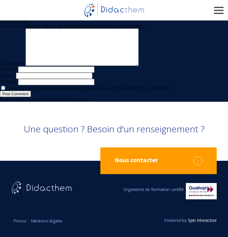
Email (7, 82)
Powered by (190, 227)
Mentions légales (47, 228)
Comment (12, 71)
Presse (19, 228)
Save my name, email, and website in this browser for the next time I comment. (89, 95)
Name (8, 76)
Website (8, 88)
